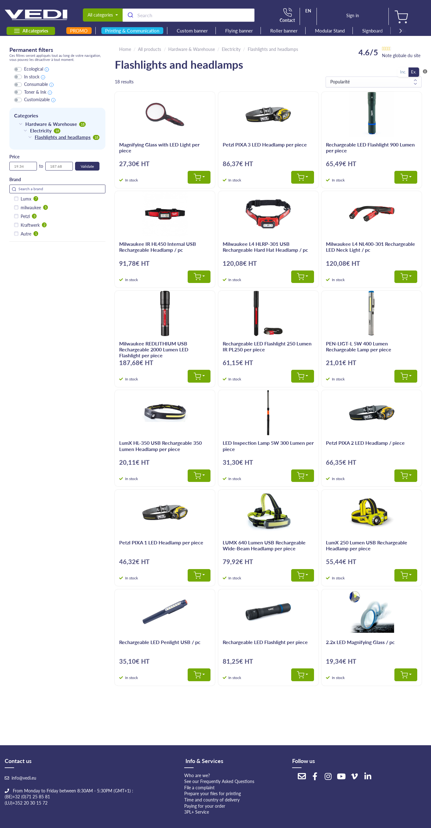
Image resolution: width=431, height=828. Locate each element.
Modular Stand (330, 30)
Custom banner (192, 30)
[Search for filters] (57, 189)
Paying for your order (204, 806)
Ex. (413, 71)
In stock (31, 76)
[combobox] (188, 15)
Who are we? (197, 775)
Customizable (37, 99)
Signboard (372, 30)
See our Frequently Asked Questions (219, 781)
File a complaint (199, 787)
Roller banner (283, 30)
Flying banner (239, 30)
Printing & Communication (132, 30)
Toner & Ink (35, 92)
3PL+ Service (196, 812)
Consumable (36, 84)
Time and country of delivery (212, 799)
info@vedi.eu (24, 778)
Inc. (403, 71)
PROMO (79, 30)
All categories (30, 30)
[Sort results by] (374, 82)
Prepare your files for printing (212, 793)
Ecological (33, 69)
